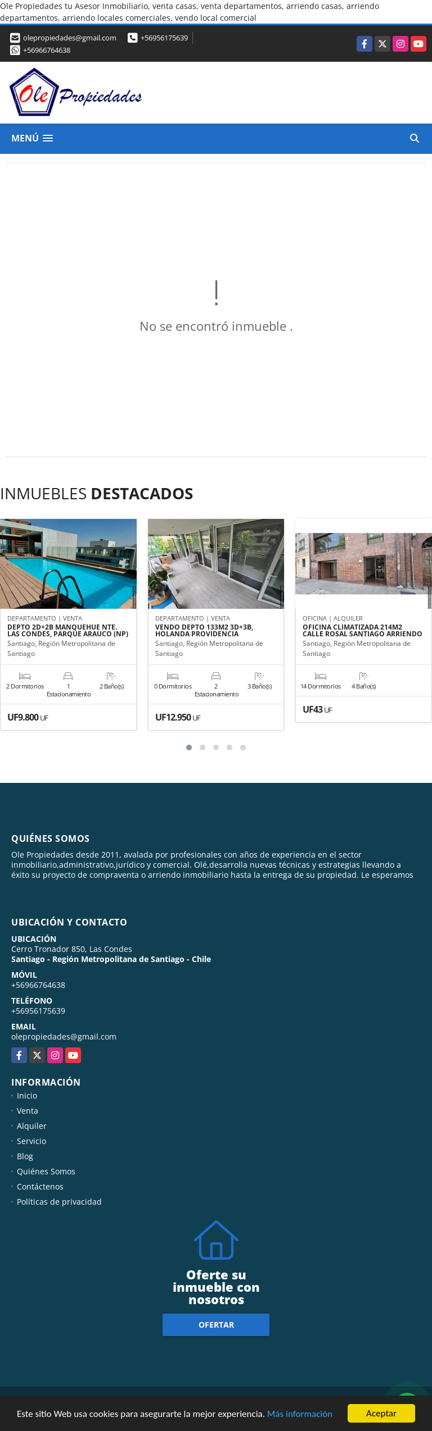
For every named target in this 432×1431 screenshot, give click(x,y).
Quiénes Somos (46, 1171)
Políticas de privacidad (59, 1201)
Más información (299, 1414)
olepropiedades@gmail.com (63, 1036)
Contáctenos (40, 1186)
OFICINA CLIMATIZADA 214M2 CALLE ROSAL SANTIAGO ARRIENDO (362, 630)
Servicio (31, 1141)
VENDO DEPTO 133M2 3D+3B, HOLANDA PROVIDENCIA (204, 630)
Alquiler (32, 1125)
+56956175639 (164, 38)
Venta (27, 1110)
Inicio (27, 1095)
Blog (25, 1156)
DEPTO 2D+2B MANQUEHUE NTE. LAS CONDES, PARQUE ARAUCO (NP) (67, 630)
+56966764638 (46, 50)
